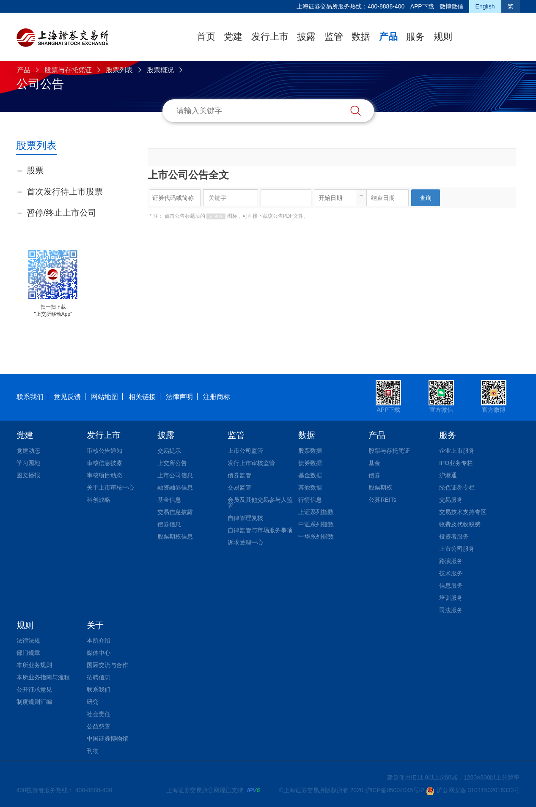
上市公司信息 (175, 475)
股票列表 (119, 70)
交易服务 (451, 499)
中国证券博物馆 (107, 738)
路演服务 (451, 561)
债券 (374, 475)
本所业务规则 (34, 665)
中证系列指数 (316, 524)
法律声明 (179, 396)
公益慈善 (98, 726)
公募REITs (382, 499)
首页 (206, 36)
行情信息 (310, 499)
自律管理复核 (245, 517)
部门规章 (28, 652)
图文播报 (28, 475)
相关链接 (142, 396)
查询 (426, 197)
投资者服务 (454, 536)
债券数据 (310, 463)
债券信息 (169, 524)
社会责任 (98, 714)
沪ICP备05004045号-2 (394, 790)
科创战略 (98, 499)
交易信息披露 (175, 512)
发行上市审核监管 (251, 463)
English (485, 6)
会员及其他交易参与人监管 (260, 502)
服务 (415, 36)
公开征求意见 (34, 689)
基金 (374, 463)
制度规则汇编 (34, 701)
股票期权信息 (175, 536)
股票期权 (380, 487)
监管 (333, 36)
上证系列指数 (316, 512)
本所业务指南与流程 (43, 677)
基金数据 (310, 475)
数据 (361, 36)
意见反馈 (67, 396)
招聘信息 (98, 677)
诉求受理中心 (245, 542)
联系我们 (30, 396)
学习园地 (28, 463)
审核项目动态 (104, 475)
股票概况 (160, 70)
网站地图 (104, 396)
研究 (93, 701)
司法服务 (451, 610)
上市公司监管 (245, 450)
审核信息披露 (104, 463)
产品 (388, 36)
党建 (233, 36)
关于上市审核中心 (110, 487)
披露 (306, 36)
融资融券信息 (175, 487)
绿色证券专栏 (457, 487)
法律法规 (28, 640)
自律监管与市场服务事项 (260, 530)
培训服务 (451, 597)
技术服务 (451, 573)
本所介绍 (98, 640)
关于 (95, 625)
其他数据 (310, 487)
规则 (443, 36)
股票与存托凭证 (68, 70)
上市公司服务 (457, 548)
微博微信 (451, 6)
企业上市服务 (457, 450)
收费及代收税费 (460, 524)
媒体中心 (98, 652)
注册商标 (216, 396)
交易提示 (169, 450)
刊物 (93, 750)
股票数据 (310, 450)
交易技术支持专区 (463, 512)
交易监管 (239, 487)
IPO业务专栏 (456, 463)
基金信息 (169, 499)
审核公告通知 (104, 450)
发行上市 (270, 36)
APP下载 (422, 6)
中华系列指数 (316, 536)
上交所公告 (172, 463)
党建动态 (28, 450)
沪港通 (448, 475)
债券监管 (239, 475)
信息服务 (451, 585)
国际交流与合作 (107, 665)
